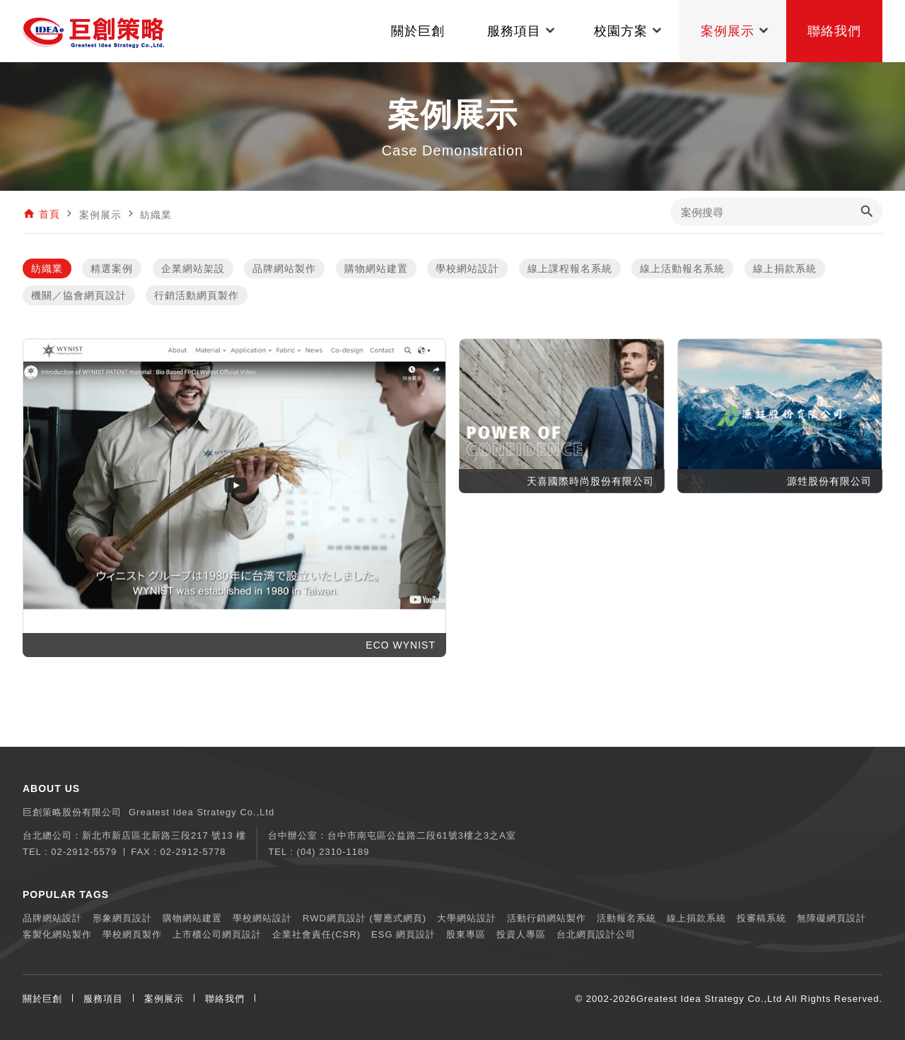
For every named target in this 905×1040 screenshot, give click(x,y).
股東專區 (466, 934)
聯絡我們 (225, 998)
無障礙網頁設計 (831, 918)
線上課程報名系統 (569, 268)
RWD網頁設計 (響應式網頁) (364, 918)
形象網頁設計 (122, 918)
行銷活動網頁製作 (196, 295)
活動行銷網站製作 (546, 918)
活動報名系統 (626, 918)
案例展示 (164, 998)
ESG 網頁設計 (403, 934)
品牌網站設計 (52, 918)
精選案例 (111, 268)
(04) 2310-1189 (333, 851)
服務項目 (103, 998)
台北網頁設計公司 (596, 934)
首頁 (49, 214)
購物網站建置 (376, 268)
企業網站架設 (193, 268)
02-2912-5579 (84, 851)
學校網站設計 (467, 268)
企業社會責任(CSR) (316, 934)
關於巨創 (42, 998)
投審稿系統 (761, 918)
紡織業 (47, 268)
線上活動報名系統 (682, 268)
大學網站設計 (466, 918)
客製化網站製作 (57, 934)
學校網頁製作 (132, 934)
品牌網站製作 (284, 268)
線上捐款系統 (785, 268)
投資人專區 (521, 934)
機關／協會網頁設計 (79, 295)
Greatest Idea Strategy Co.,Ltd (709, 998)
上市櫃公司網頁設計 (217, 934)
